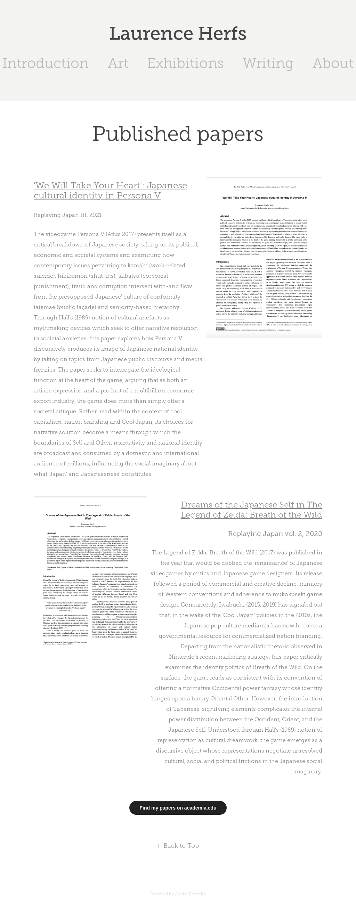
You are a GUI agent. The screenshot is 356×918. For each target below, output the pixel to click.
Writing (268, 63)
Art (118, 63)
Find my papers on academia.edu (178, 808)
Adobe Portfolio (190, 894)
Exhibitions (185, 63)
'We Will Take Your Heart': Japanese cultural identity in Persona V (110, 190)
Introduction (45, 63)
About (333, 63)
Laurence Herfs (178, 33)
